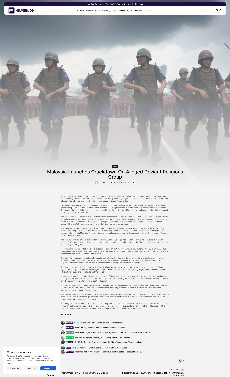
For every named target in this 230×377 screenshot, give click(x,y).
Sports (128, 10)
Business (79, 10)
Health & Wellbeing (101, 10)
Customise (14, 368)
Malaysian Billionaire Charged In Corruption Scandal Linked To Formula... (77, 374)
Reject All (31, 368)
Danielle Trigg (108, 183)
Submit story (138, 10)
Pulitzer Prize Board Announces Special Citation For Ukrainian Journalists (153, 374)
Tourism (120, 10)
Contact (149, 10)
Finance (89, 10)
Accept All (48, 368)
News (115, 166)
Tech (113, 10)
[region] (31, 360)
